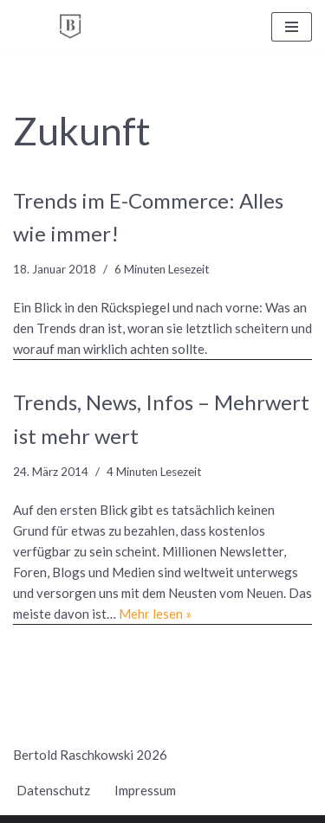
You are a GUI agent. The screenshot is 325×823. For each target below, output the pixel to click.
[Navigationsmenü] (291, 27)
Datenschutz (53, 790)
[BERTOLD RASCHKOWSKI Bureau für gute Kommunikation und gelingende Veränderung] (70, 26)
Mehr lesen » (155, 613)
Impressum (145, 790)
